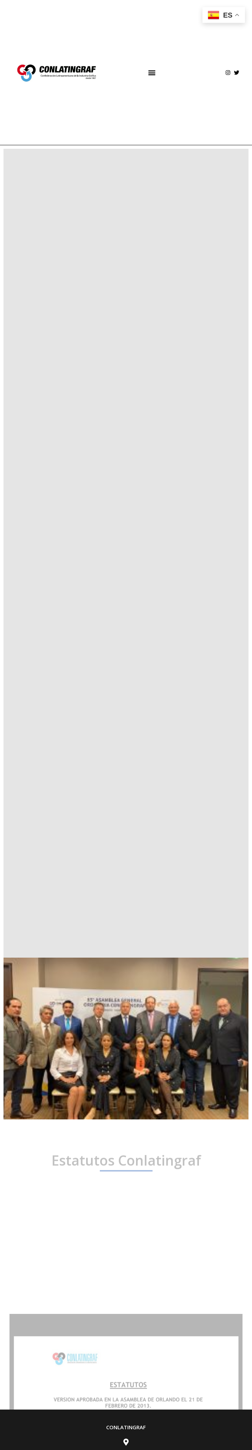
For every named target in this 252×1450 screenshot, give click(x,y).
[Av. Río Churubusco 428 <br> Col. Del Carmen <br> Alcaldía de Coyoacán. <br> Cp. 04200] (126, 1442)
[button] (152, 72)
